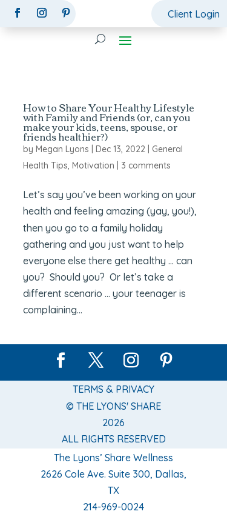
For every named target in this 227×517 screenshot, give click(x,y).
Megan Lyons (62, 149)
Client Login (194, 14)
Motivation (93, 165)
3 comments (146, 165)
